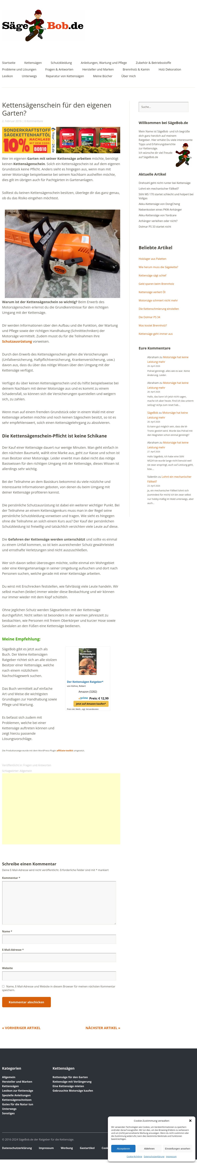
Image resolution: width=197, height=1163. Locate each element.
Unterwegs (29, 76)
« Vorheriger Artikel (21, 1028)
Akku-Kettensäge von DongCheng (159, 204)
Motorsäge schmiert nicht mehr (158, 300)
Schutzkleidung (61, 63)
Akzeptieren (123, 1148)
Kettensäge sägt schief (152, 275)
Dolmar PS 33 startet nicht (155, 226)
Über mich (128, 76)
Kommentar (11, 878)
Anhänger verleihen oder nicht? (158, 221)
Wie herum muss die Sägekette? (158, 267)
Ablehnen (149, 1148)
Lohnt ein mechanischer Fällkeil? (159, 188)
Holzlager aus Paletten (152, 259)
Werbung (67, 1148)
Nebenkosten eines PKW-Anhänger (160, 209)
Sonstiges (8, 1113)
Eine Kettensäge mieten (68, 1086)
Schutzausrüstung (17, 341)
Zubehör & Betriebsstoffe (153, 63)
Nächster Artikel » (103, 1028)
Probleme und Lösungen (19, 69)
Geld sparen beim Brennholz (156, 284)
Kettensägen (33, 63)
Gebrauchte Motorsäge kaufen (73, 1090)
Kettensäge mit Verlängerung (72, 1081)
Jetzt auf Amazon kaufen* (91, 703)
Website (7, 968)
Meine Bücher (102, 76)
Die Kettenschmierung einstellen (159, 309)
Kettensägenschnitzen (17, 1100)
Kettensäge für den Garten (70, 1077)
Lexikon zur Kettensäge (17, 1090)
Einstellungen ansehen (177, 1148)
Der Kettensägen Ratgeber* (85, 682)
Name (7, 931)
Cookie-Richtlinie (134, 1156)
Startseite (8, 63)
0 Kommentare (33, 121)
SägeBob (152, 413)
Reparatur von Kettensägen (65, 76)
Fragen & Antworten (59, 69)
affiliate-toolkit (65, 750)
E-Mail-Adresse (13, 950)
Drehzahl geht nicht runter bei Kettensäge (165, 183)
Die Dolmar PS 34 (149, 317)
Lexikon (7, 76)
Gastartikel (87, 1148)
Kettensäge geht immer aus (156, 334)
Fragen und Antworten (37, 765)
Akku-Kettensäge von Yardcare (157, 215)
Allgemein (26, 771)
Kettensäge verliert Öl (152, 292)
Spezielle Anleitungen (16, 1095)
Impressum (171, 1156)
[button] (190, 1120)
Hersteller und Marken (98, 69)
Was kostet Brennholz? (153, 325)
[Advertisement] (61, 808)
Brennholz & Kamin (136, 69)
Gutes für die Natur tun (17, 1104)
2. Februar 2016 (12, 121)
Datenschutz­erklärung (154, 1156)
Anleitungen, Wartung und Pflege (104, 63)
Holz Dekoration (170, 69)
